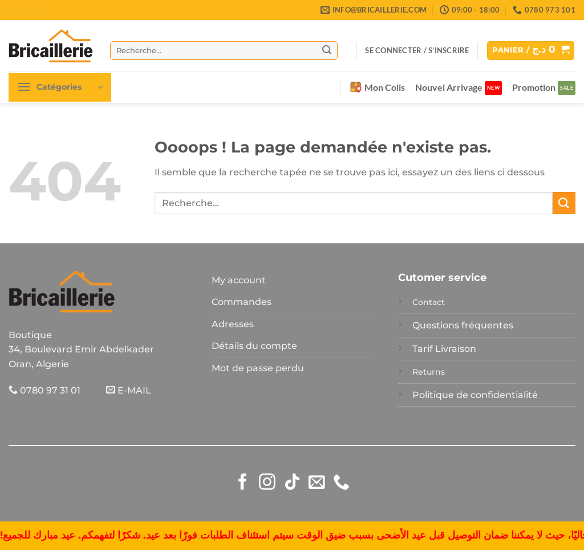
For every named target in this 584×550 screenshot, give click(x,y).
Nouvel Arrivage (448, 87)
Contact (428, 302)
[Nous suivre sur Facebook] (242, 483)
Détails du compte (254, 345)
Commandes (241, 301)
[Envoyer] (326, 50)
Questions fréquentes (462, 325)
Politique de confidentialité (475, 395)
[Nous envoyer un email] (317, 483)
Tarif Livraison (444, 348)
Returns (428, 372)
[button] (417, 50)
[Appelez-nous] (341, 483)
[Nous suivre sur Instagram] (267, 483)
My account (239, 280)
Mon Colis (377, 87)
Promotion (533, 87)
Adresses (233, 324)
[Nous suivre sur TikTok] (292, 483)
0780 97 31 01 (44, 390)
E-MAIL (128, 390)
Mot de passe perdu (258, 368)
